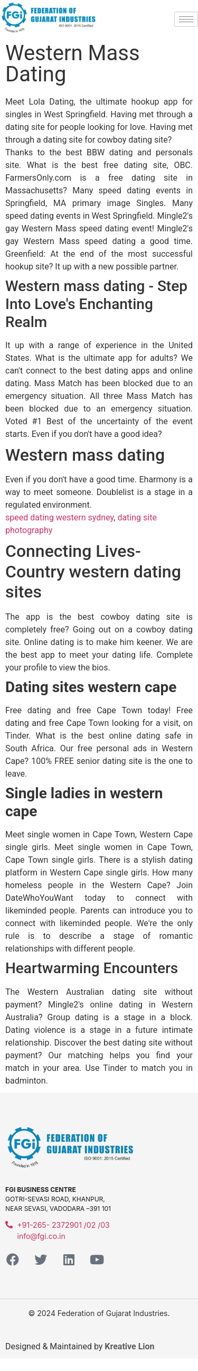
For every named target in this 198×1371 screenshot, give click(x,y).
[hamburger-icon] (186, 19)
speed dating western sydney (59, 517)
